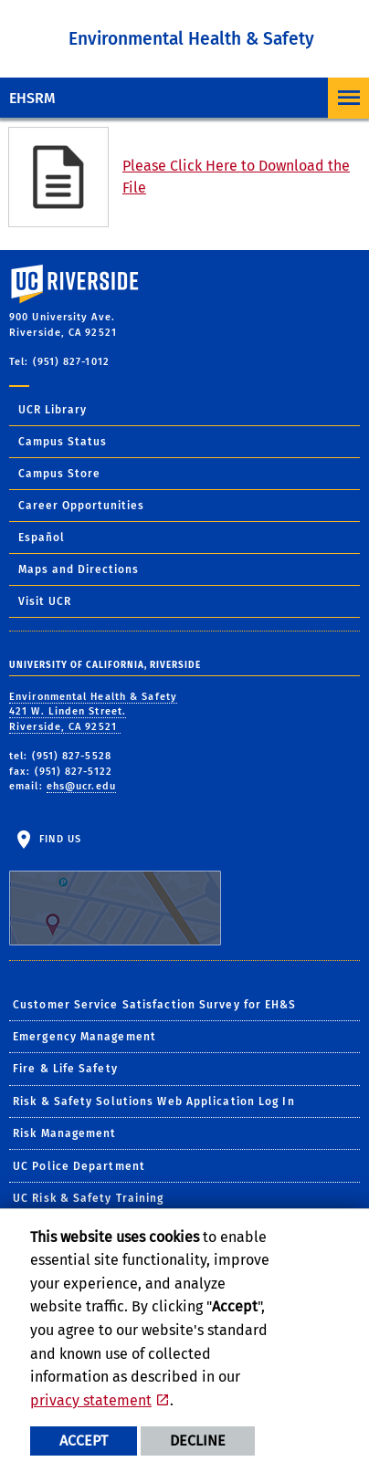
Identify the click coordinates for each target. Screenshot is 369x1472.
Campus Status (62, 441)
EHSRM (32, 98)
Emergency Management (84, 1036)
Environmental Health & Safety (191, 38)
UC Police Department (79, 1166)
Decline (198, 1440)
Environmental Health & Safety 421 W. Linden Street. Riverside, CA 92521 (93, 712)
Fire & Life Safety (65, 1068)
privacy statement (91, 1400)
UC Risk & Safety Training (88, 1198)
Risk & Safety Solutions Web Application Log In (154, 1101)
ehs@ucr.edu (81, 786)
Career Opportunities (81, 505)
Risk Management (65, 1133)
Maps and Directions (78, 569)
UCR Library (52, 409)
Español (41, 537)
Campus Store (59, 473)
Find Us (115, 889)
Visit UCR (44, 601)
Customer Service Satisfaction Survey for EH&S (155, 1004)
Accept (83, 1440)
